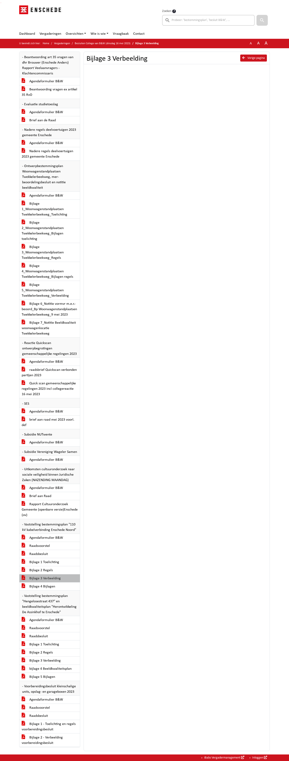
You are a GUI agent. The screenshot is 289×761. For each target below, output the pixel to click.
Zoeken (166, 11)
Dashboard (27, 34)
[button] (262, 20)
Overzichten (74, 34)
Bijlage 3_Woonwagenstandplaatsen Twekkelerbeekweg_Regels (43, 252)
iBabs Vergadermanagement (223, 757)
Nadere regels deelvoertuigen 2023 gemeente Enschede (47, 153)
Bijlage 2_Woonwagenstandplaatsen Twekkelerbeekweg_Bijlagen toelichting (43, 231)
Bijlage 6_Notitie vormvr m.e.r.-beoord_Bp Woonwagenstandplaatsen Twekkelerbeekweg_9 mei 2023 (49, 309)
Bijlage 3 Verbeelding (41, 578)
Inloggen (259, 757)
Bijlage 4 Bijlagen (38, 586)
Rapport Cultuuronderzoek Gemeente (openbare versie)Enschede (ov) (50, 509)
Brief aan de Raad (39, 120)
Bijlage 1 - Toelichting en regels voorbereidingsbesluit (49, 726)
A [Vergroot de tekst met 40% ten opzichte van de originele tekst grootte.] (266, 43)
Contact (138, 34)
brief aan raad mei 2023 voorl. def (48, 422)
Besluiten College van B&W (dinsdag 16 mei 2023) (103, 43)
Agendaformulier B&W (42, 81)
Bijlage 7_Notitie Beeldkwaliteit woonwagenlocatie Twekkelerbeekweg (49, 328)
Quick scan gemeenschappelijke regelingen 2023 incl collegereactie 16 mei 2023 (49, 389)
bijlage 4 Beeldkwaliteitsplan (47, 669)
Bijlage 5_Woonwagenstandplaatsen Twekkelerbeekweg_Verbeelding (45, 290)
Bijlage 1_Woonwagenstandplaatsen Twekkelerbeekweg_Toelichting (44, 209)
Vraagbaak (121, 34)
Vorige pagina (253, 58)
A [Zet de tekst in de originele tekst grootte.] (251, 43)
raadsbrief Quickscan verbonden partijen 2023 (49, 372)
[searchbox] (208, 20)
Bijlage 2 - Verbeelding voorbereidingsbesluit (42, 740)
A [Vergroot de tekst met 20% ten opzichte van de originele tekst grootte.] (258, 43)
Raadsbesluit (35, 554)
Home (46, 43)
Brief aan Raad (36, 496)
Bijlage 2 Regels (37, 570)
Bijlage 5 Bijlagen (38, 677)
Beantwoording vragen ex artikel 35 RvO (49, 92)
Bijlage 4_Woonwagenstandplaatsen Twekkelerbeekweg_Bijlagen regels (47, 271)
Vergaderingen (50, 34)
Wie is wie (98, 34)
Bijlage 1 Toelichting (40, 562)
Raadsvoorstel (36, 546)
